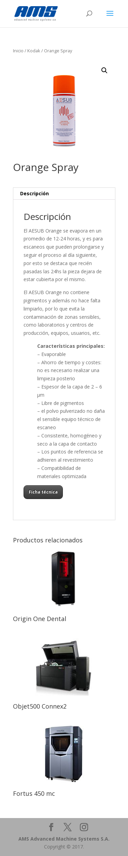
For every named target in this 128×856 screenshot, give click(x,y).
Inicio (18, 51)
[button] (104, 70)
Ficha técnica (43, 492)
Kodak (33, 51)
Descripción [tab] (34, 193)
